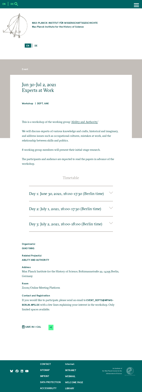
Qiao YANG (28, 248)
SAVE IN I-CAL (33, 326)
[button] (50, 327)
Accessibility (48, 388)
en (27, 45)
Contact (45, 364)
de (35, 45)
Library (69, 388)
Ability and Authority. (84, 122)
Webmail (70, 376)
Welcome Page (74, 382)
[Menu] (136, 5)
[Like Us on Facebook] (17, 371)
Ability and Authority (35, 259)
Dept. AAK (43, 103)
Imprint (44, 376)
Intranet (70, 370)
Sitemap (45, 370)
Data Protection (50, 382)
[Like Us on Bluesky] (11, 371)
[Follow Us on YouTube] (26, 371)
